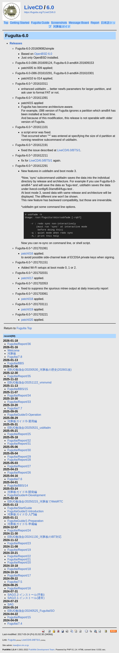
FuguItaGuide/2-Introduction (25, 511)
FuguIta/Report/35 (19, 376)
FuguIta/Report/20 (19, 562)
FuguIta (12, 640)
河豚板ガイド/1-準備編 (22, 523)
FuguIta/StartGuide (19, 508)
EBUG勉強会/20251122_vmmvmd (29, 382)
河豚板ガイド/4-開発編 (22, 491)
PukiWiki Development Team (42, 649)
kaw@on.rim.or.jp (21, 645)
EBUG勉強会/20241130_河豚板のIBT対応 (34, 536)
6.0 (50, 7)
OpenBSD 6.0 (43, 53)
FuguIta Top (24, 328)
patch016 (27, 253)
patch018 (27, 298)
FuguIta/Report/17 (19, 575)
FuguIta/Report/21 (19, 559)
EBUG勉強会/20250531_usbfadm (29, 427)
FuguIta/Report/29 (19, 456)
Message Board (79, 22)
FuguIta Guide (40, 22)
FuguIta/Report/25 (19, 434)
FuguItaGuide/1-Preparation (25, 520)
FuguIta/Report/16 (19, 588)
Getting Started (20, 22)
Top (6, 22)
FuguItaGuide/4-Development (26, 495)
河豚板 (11, 353)
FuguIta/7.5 (14, 581)
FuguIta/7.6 (14, 479)
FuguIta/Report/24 (19, 530)
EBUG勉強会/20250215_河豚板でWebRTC (35, 501)
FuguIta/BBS (15, 363)
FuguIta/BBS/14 (17, 485)
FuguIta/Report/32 (19, 440)
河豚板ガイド (61, 26)
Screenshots (59, 22)
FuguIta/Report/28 (19, 459)
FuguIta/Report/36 (19, 343)
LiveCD (33, 7)
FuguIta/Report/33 (19, 401)
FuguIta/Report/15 (19, 617)
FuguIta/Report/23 (19, 543)
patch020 (27, 319)
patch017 (27, 278)
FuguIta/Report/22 (19, 556)
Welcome (13, 350)
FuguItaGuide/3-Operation (24, 414)
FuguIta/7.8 (14, 356)
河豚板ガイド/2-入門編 (22, 514)
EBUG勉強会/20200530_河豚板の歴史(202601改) (39, 369)
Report (95, 22)
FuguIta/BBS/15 (17, 389)
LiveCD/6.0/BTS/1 (68, 150)
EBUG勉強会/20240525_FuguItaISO (31, 610)
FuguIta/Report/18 (19, 569)
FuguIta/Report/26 (19, 472)
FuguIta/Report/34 (19, 395)
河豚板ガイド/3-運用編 (22, 421)
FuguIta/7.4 (14, 623)
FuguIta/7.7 (14, 408)
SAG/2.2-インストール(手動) (25, 594)
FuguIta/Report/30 (19, 450)
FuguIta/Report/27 (19, 466)
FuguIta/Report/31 (19, 443)
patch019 (27, 309)
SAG (10, 604)
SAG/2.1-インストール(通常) (25, 597)
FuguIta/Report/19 (19, 549)
